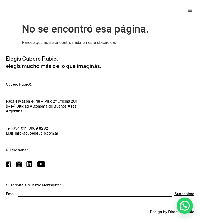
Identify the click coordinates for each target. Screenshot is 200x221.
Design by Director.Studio (172, 211)
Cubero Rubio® (19, 84)
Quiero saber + (18, 150)
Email (11, 194)
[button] (189, 10)
